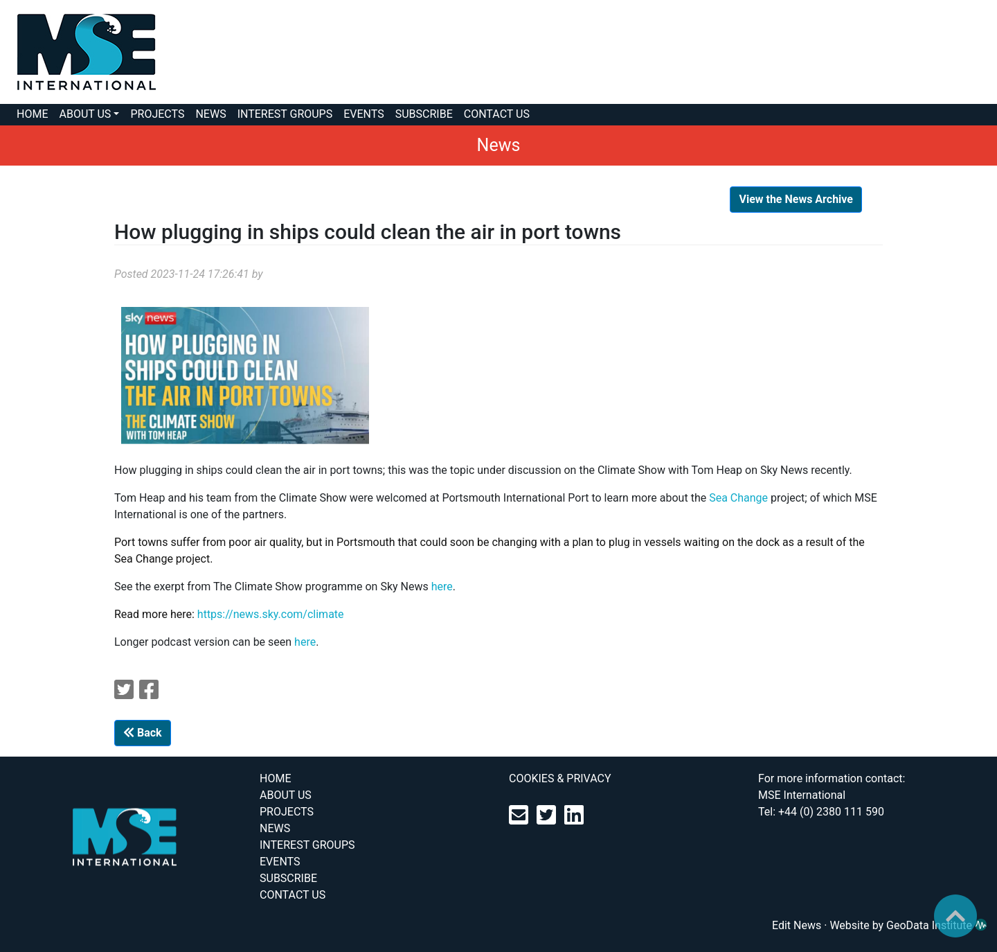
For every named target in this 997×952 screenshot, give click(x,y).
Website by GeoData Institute (908, 925)
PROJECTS (157, 114)
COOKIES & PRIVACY (560, 778)
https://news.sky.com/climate (270, 614)
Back (142, 732)
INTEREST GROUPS (285, 114)
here (442, 586)
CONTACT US (497, 114)
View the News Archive (796, 199)
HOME (32, 114)
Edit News (796, 925)
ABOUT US (85, 114)
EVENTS (363, 114)
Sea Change (738, 497)
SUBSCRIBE (424, 114)
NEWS (210, 114)
